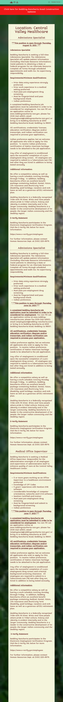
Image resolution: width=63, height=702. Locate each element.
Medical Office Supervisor (31, 451)
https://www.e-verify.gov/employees (26, 234)
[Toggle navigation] (49, 2)
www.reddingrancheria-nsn (23, 527)
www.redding (16, 114)
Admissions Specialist (31, 37)
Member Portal (56, 2)
